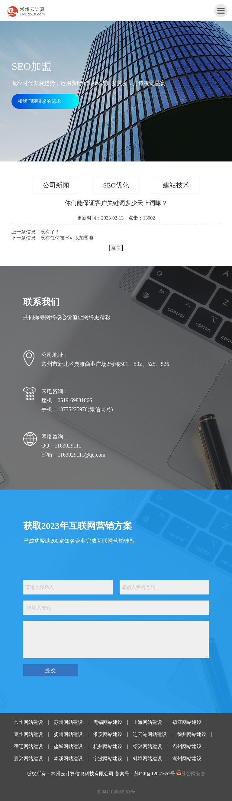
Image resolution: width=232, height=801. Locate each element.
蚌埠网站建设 (147, 758)
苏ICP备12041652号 (155, 773)
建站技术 (176, 185)
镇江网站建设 (186, 722)
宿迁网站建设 (28, 746)
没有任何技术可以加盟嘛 (67, 237)
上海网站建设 (147, 722)
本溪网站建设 (68, 758)
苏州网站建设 (68, 722)
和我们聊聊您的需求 (39, 101)
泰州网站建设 (28, 734)
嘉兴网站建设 (28, 758)
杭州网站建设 (107, 746)
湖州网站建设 (186, 758)
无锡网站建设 (107, 722)
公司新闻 (56, 185)
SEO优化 (116, 185)
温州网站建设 (186, 746)
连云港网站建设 (150, 734)
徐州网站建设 (191, 734)
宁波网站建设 (107, 758)
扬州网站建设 (68, 734)
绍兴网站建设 (147, 746)
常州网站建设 (28, 722)
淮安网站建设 (107, 734)
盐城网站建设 (68, 746)
